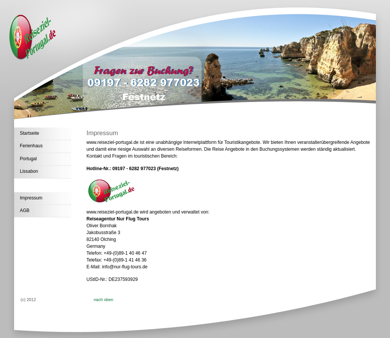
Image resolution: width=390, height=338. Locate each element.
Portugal (28, 158)
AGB (24, 210)
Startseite (29, 133)
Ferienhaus (31, 145)
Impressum (31, 198)
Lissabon (29, 171)
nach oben (103, 299)
